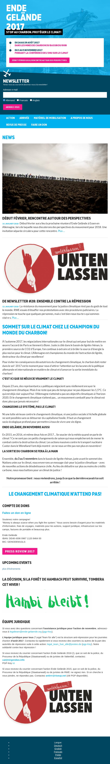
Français (58, 752)
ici (14, 663)
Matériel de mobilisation (50, 118)
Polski (58, 755)
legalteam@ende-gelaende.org (26, 631)
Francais (23, 100)
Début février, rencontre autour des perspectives (46, 218)
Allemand (10, 100)
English (58, 748)
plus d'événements (11, 569)
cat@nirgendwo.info (13, 660)
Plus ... (61, 231)
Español (58, 758)
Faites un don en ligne (16, 512)
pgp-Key (47, 631)
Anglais (36, 100)
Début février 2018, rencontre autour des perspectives (39, 60)
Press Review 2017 (20, 551)
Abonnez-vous (12, 107)
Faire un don (39, 124)
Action (10, 118)
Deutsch (58, 745)
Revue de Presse (16, 124)
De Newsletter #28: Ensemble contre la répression (46, 301)
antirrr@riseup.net (56, 675)
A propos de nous (82, 118)
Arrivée (24, 118)
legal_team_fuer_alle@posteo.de (64, 644)
